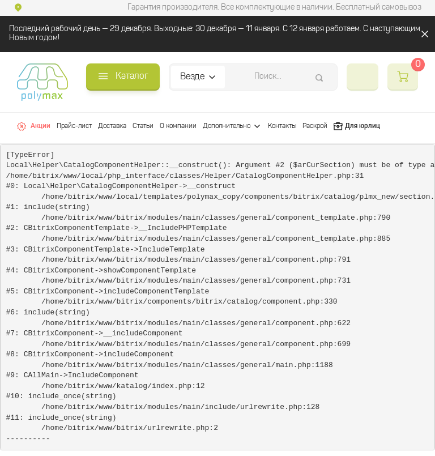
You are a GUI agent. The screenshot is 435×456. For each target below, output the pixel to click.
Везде (192, 77)
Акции (33, 126)
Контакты (282, 126)
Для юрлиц (357, 126)
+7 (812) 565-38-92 (362, 77)
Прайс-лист (74, 126)
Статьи (143, 126)
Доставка (112, 126)
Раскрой (314, 126)
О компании (178, 126)
